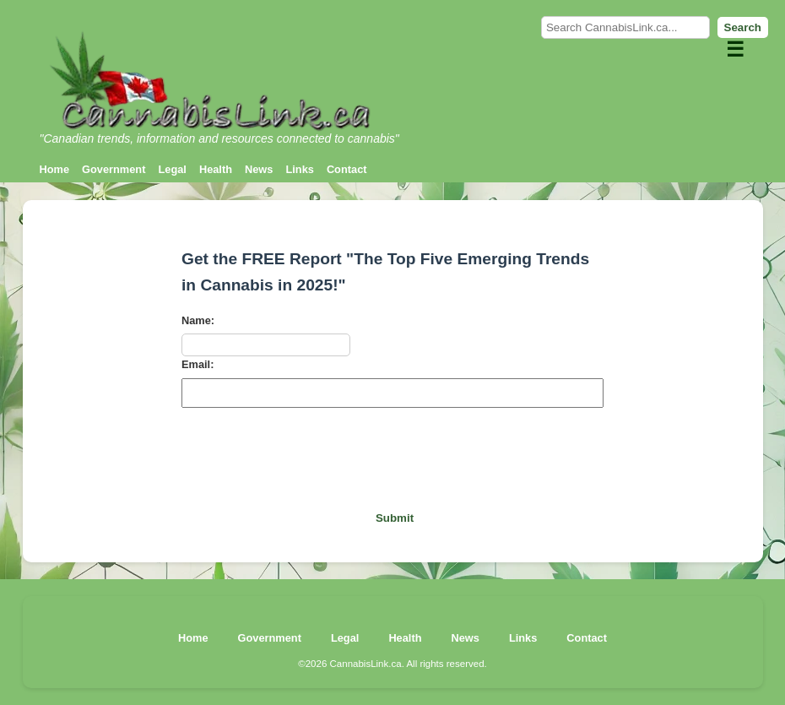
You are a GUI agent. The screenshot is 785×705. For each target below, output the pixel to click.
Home (55, 169)
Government (113, 169)
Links (299, 169)
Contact (347, 169)
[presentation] (392, 453)
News (259, 169)
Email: (197, 364)
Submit (395, 518)
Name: (197, 320)
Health (215, 169)
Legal (172, 169)
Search (742, 27)
